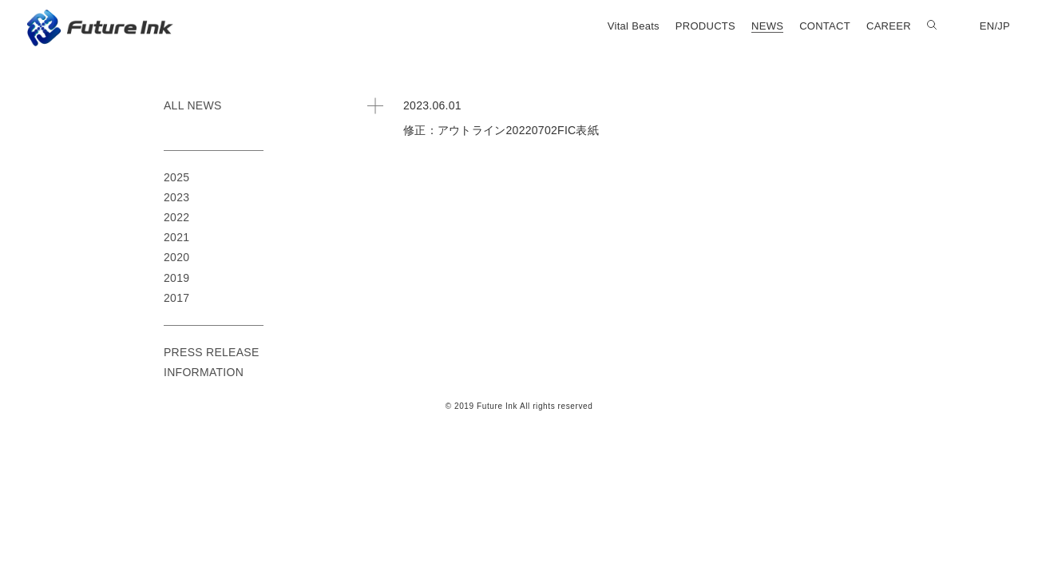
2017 (176, 297)
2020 (176, 257)
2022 (176, 217)
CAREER (888, 26)
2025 (176, 177)
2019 (176, 278)
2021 (176, 237)
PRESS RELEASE (212, 352)
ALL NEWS (193, 105)
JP (1003, 26)
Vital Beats (634, 26)
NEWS (767, 26)
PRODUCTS (705, 26)
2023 (176, 197)
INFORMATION (204, 372)
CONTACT (824, 26)
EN (987, 26)
